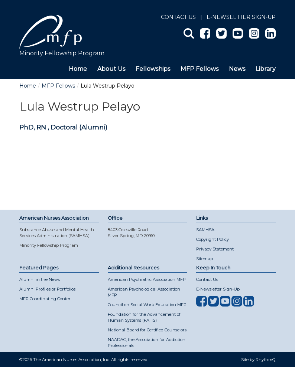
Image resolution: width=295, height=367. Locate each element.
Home (78, 68)
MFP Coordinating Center (45, 298)
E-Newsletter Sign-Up (218, 289)
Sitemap (204, 258)
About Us (111, 68)
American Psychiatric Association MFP (147, 279)
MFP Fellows (199, 68)
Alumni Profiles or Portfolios (47, 289)
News (237, 68)
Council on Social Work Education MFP (147, 304)
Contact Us (178, 17)
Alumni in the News (39, 279)
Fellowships (153, 68)
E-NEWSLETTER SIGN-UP (241, 17)
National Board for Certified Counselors (147, 329)
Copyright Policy (212, 239)
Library (266, 68)
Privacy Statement (215, 249)
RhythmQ (266, 359)
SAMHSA (205, 229)
